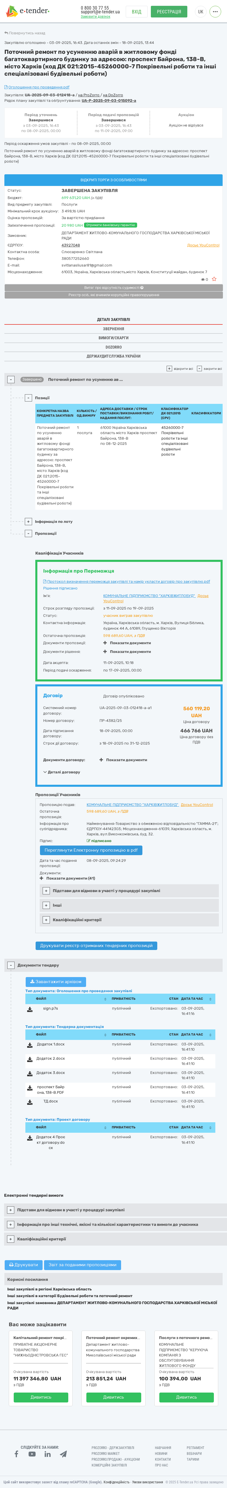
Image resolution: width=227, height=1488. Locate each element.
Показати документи (127, 643)
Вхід (137, 12)
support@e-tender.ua (100, 12)
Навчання (163, 1448)
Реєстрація (169, 12)
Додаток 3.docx (50, 1072)
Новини (161, 1454)
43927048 (71, 245)
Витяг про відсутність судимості (113, 288)
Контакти (163, 1459)
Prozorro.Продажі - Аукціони (116, 1459)
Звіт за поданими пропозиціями (82, 1264)
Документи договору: (64, 760)
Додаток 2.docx (50, 1058)
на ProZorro (89, 95)
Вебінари (194, 1454)
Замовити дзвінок (95, 16)
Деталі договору (61, 772)
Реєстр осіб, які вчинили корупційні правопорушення (114, 295)
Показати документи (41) (67, 878)
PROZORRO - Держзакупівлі (113, 1448)
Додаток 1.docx (50, 1044)
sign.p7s (50, 1008)
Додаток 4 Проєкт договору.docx (50, 1142)
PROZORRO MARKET (106, 1454)
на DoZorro (113, 95)
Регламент (195, 1448)
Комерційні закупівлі (109, 1465)
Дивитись (41, 1397)
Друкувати (23, 1264)
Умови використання (147, 1482)
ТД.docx (50, 1101)
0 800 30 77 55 (95, 8)
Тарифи (193, 1459)
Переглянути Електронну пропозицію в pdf (91, 850)
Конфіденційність (117, 1482)
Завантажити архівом (55, 981)
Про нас (161, 1465)
